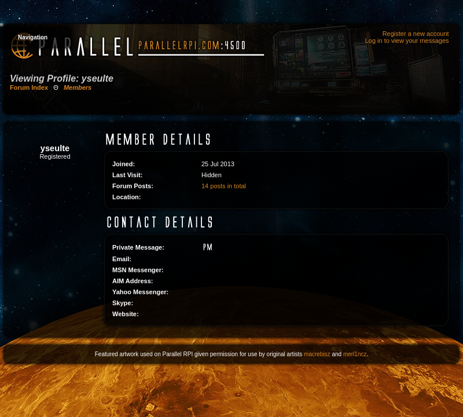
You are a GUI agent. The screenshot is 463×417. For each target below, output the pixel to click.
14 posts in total (223, 185)
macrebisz (317, 354)
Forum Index (29, 87)
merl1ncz (355, 354)
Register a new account (416, 33)
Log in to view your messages (407, 40)
